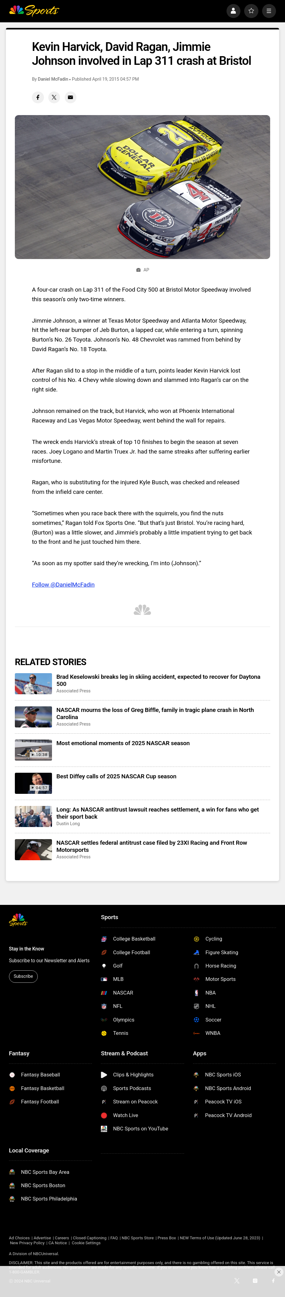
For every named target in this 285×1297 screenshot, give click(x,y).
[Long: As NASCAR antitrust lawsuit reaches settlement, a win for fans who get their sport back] (33, 816)
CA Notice (58, 1243)
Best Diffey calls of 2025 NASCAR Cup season (116, 776)
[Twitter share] (54, 97)
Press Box (167, 1238)
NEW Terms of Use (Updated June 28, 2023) (220, 1238)
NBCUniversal (45, 1253)
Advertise (42, 1238)
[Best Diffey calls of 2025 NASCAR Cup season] (33, 783)
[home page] (34, 11)
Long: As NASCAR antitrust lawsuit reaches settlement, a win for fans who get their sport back (157, 813)
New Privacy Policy (27, 1243)
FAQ (114, 1238)
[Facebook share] (38, 97)
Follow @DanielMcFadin (63, 584)
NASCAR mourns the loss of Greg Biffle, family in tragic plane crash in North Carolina (155, 713)
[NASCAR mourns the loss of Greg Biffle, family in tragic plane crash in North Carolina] (33, 716)
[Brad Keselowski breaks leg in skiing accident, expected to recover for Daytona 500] (33, 683)
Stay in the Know (26, 949)
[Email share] (70, 97)
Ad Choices (19, 1238)
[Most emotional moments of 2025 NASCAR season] (33, 750)
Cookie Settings (86, 1243)
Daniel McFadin (53, 79)
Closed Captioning (89, 1238)
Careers (62, 1238)
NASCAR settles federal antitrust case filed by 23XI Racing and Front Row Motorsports (151, 846)
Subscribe (23, 976)
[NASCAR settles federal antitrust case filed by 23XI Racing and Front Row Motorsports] (33, 849)
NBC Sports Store (137, 1238)
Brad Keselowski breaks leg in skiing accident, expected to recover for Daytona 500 (158, 680)
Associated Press (73, 691)
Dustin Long (68, 823)
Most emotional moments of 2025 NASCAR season (123, 743)
